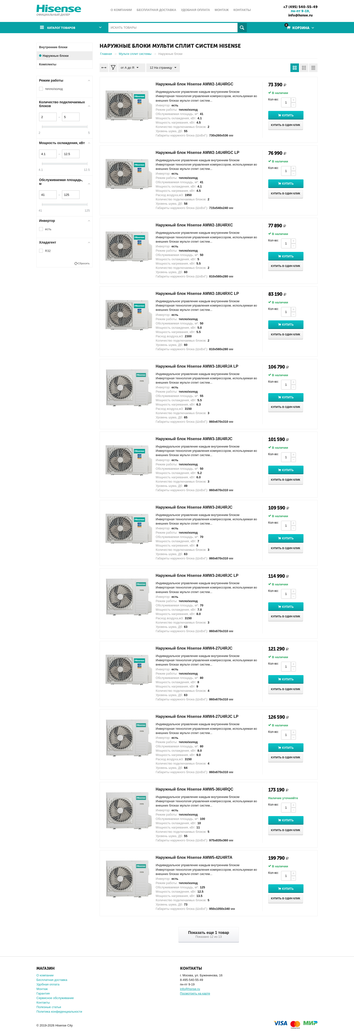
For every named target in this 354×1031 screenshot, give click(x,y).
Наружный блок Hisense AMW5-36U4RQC (199, 789)
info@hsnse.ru (299, 15)
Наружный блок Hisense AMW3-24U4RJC (198, 507)
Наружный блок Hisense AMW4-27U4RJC (198, 648)
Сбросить (84, 263)
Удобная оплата (47, 984)
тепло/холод (54, 89)
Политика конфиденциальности (59, 1011)
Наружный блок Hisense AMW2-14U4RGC (199, 84)
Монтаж (42, 989)
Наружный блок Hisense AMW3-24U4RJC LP (202, 575)
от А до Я (131, 67)
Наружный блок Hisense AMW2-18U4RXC (199, 225)
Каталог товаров (63, 28)
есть (48, 229)
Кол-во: (273, 99)
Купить (292, 115)
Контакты (43, 1002)
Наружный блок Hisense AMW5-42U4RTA (198, 857)
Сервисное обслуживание (55, 998)
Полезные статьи (48, 1007)
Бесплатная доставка (51, 980)
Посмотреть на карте (195, 993)
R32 (48, 251)
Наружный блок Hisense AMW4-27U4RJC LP (202, 716)
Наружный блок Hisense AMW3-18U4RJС (198, 438)
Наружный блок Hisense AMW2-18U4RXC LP (202, 293)
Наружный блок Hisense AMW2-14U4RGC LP (202, 152)
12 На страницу (161, 67)
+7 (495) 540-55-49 (299, 6)
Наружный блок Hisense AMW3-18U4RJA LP (202, 366)
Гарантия (43, 993)
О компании (45, 975)
